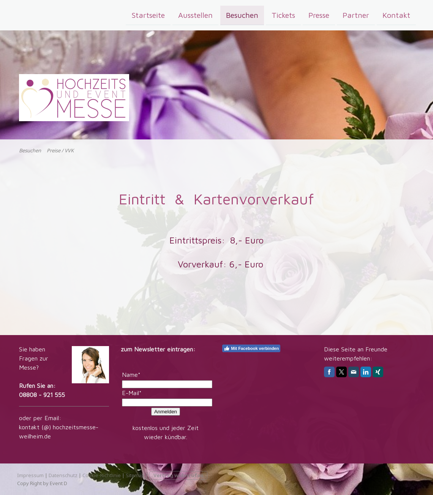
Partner (356, 14)
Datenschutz (63, 475)
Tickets (283, 14)
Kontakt (396, 14)
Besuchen (242, 14)
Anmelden (165, 411)
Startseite (148, 14)
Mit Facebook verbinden (251, 348)
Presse (318, 14)
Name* (131, 374)
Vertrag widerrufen (178, 475)
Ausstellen (195, 14)
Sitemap (135, 475)
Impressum (30, 475)
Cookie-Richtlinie (101, 475)
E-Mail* (132, 392)
